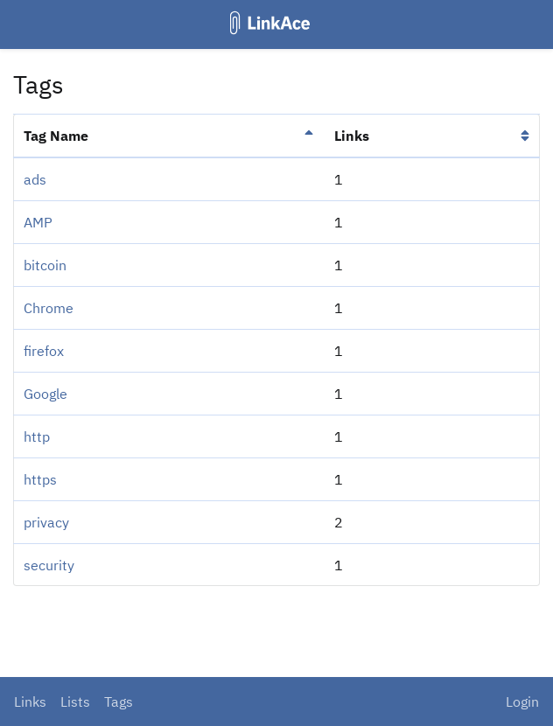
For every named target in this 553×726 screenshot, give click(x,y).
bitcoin (45, 265)
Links (30, 701)
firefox (44, 351)
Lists (75, 701)
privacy (46, 522)
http (37, 436)
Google (45, 393)
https (40, 479)
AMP (38, 222)
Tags (118, 701)
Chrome (49, 308)
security (49, 565)
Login (522, 701)
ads (35, 179)
